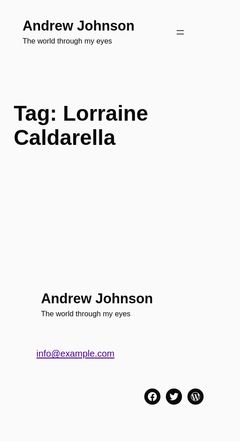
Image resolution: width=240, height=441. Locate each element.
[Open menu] (180, 32)
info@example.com (75, 353)
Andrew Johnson (78, 26)
